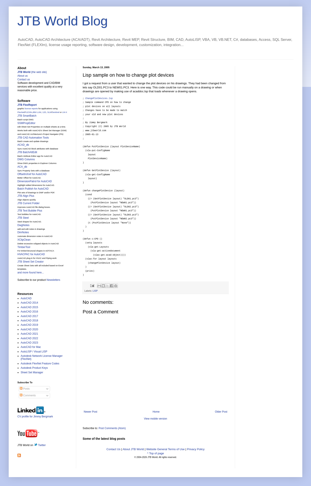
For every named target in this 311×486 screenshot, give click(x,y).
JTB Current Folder (28, 203)
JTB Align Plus (25, 195)
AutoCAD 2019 (29, 324)
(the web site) (32, 72)
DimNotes (23, 232)
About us (22, 75)
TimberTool (23, 247)
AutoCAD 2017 (29, 316)
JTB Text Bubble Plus (29, 210)
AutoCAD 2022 (29, 338)
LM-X (64, 112)
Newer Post (90, 411)
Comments (28, 395)
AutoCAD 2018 (29, 320)
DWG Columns (26, 159)
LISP (95, 290)
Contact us (23, 79)
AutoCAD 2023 (29, 342)
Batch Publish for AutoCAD (32, 188)
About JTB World (133, 449)
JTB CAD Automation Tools (33, 137)
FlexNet (20, 112)
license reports (31, 108)
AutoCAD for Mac (31, 347)
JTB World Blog (62, 21)
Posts (25, 388)
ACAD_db (23, 144)
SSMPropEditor (26, 123)
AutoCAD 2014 (29, 302)
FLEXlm (28, 112)
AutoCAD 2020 (29, 329)
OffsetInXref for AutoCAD (32, 174)
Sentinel (55, 112)
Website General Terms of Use (165, 449)
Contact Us (113, 449)
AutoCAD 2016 (29, 311)
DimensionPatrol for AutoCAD (34, 181)
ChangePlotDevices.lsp (99, 98)
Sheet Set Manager (32, 372)
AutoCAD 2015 (29, 307)
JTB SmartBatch (26, 115)
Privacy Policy (196, 449)
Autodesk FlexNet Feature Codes (40, 363)
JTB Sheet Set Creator (30, 261)
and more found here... (30, 272)
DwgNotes (23, 225)
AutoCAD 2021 (29, 333)
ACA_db (22, 166)
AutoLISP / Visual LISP (34, 351)
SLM (49, 112)
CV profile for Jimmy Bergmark (35, 415)
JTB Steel (23, 217)
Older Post (221, 411)
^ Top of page (155, 453)
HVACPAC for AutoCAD (31, 254)
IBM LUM (37, 112)
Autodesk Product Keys (34, 367)
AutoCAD (26, 298)
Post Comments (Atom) (112, 428)
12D (44, 112)
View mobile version (155, 418)
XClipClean (23, 239)
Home (156, 411)
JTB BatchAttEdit (27, 152)
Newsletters (53, 279)
